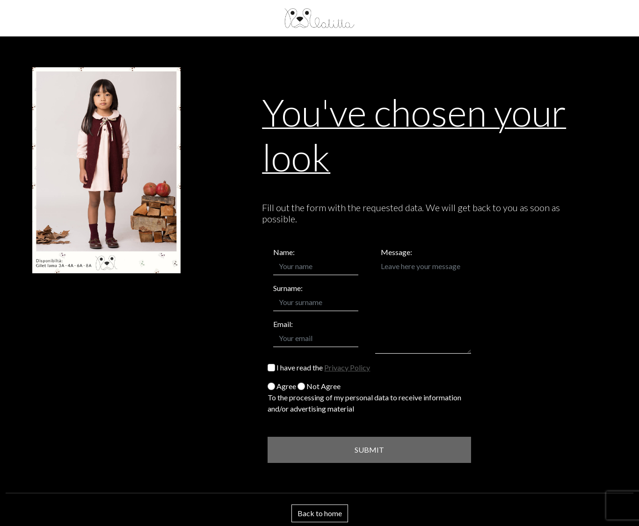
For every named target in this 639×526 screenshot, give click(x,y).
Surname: (288, 288)
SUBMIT (369, 449)
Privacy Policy (347, 367)
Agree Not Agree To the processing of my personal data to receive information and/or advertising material (364, 397)
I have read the (319, 367)
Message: (396, 252)
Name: (284, 252)
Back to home (320, 513)
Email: (283, 324)
